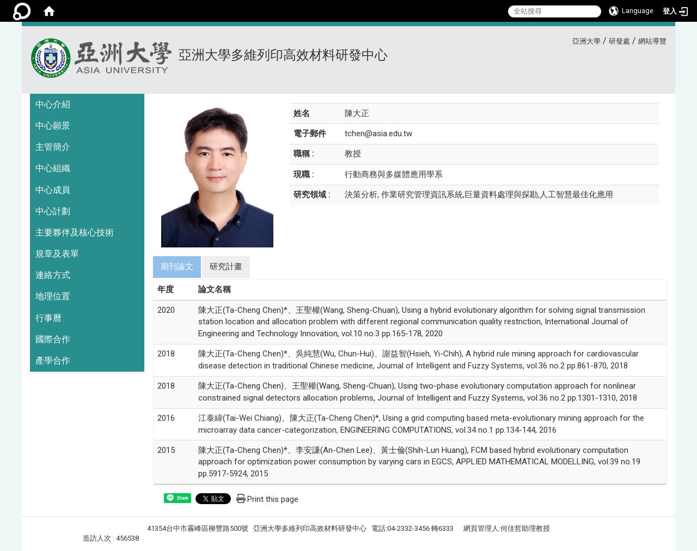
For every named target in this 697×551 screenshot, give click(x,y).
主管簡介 (52, 147)
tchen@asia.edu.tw (378, 133)
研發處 (619, 41)
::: (568, 39)
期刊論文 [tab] (177, 266)
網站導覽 (652, 41)
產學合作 (52, 360)
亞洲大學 (586, 41)
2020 (166, 310)
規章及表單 (57, 254)
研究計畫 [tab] (226, 266)
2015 (166, 450)
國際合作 (52, 339)
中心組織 (52, 168)
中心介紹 (52, 104)
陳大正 (357, 113)
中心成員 (52, 190)
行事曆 (48, 318)
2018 (166, 354)
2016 (166, 418)
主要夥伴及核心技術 (74, 232)
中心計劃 (52, 211)
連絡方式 (52, 275)
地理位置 (52, 296)
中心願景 (52, 125)
